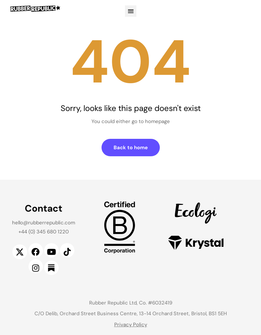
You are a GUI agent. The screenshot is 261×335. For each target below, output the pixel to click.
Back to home (131, 147)
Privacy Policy (130, 324)
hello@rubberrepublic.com (43, 222)
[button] (130, 11)
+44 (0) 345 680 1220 (43, 231)
